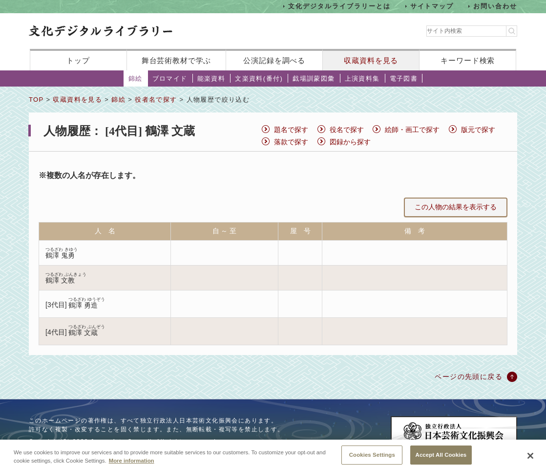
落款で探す (291, 142)
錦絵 (135, 78)
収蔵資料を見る (371, 60)
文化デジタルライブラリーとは (339, 6)
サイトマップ (432, 6)
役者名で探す (156, 99)
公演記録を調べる (274, 60)
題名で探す (291, 130)
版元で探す (478, 130)
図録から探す (350, 142)
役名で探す (347, 130)
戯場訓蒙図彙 (314, 78)
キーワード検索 (468, 60)
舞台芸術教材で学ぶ (176, 60)
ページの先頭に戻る (469, 376)
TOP (36, 99)
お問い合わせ (495, 6)
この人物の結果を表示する (456, 207)
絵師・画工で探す (412, 130)
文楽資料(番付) (259, 78)
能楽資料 (211, 78)
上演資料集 (362, 78)
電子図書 (404, 78)
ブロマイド (170, 78)
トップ (78, 60)
